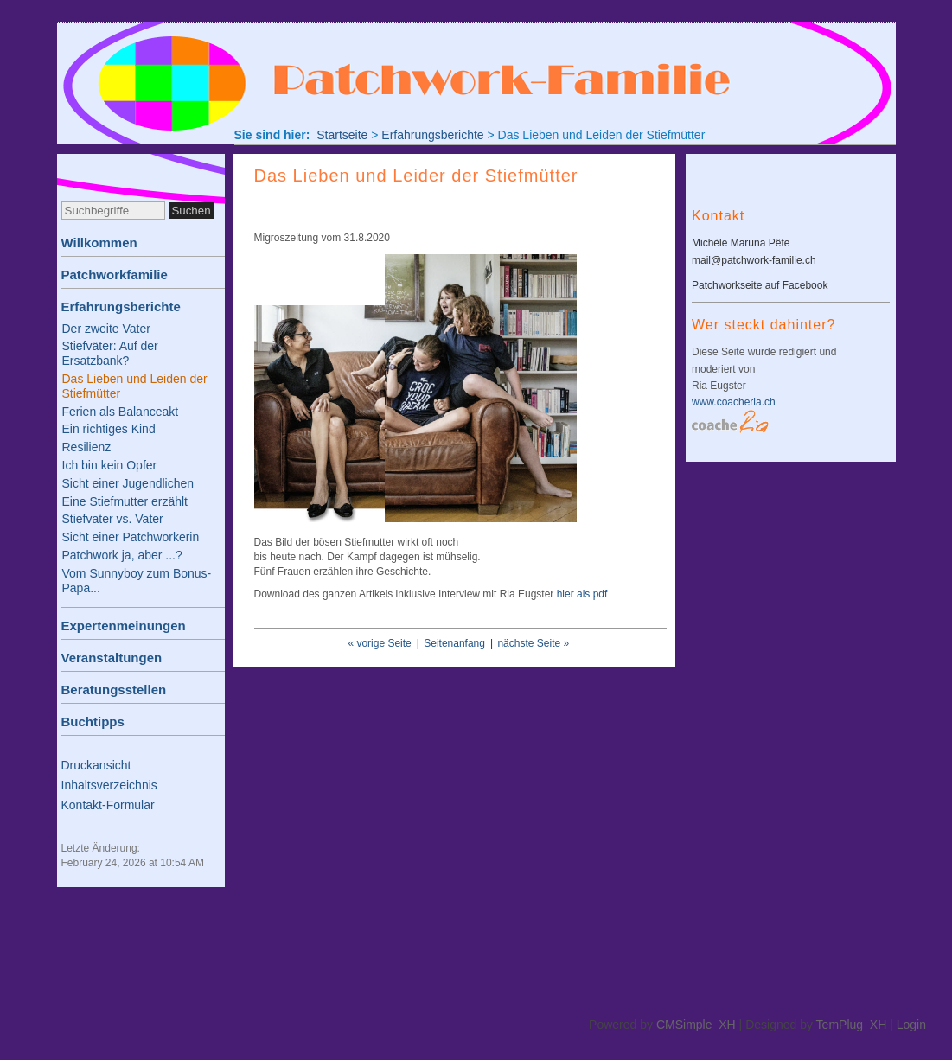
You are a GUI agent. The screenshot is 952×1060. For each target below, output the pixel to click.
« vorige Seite (379, 643)
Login (911, 1024)
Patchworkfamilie (114, 274)
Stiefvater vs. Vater (112, 519)
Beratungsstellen (114, 689)
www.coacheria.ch (734, 402)
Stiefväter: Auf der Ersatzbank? (110, 353)
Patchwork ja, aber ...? (122, 555)
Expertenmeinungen (123, 625)
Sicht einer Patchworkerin (131, 537)
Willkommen (99, 242)
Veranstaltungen (112, 657)
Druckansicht (96, 765)
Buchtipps (93, 721)
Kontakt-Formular (108, 805)
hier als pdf (582, 594)
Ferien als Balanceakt (120, 411)
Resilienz (87, 447)
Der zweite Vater (106, 328)
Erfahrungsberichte (121, 306)
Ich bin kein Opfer (109, 465)
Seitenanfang (454, 643)
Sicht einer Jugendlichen (128, 483)
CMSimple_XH (696, 1024)
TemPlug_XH (851, 1024)
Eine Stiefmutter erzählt (125, 501)
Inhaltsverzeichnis (109, 785)
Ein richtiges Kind (109, 429)
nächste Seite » (533, 643)
